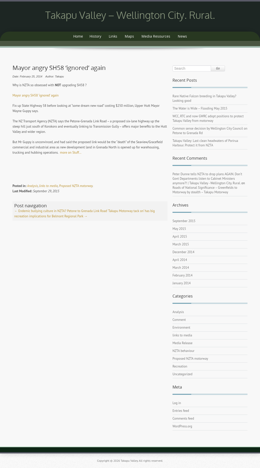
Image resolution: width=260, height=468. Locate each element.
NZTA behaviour (183, 351)
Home (78, 36)
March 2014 (180, 267)
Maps (129, 36)
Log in (176, 403)
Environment (181, 327)
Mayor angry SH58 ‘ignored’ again (35, 95)
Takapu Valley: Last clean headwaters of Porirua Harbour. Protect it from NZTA (205, 143)
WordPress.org (182, 426)
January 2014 (181, 283)
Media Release (182, 343)
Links (113, 36)
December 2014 (183, 252)
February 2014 (182, 275)
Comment (179, 320)
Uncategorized (182, 374)
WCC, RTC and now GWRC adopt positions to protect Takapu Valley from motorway (208, 118)
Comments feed (183, 418)
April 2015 (179, 236)
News (182, 36)
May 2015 (179, 229)
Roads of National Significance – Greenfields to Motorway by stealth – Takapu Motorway (204, 189)
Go (218, 68)
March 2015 (180, 244)
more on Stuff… (71, 152)
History (95, 36)
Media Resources (156, 36)
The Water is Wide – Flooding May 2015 (200, 108)
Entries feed (180, 411)
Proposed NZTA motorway (75, 186)
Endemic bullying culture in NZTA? (40, 211)
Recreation (179, 366)
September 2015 (184, 221)
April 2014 (179, 260)
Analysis (32, 186)
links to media (48, 186)
